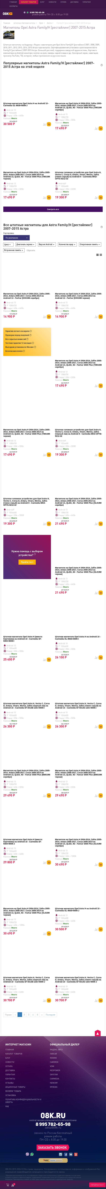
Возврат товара (13, 1091)
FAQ (7, 1106)
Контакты (14, 6)
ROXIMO (53, 1058)
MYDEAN (53, 1087)
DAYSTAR (54, 1074)
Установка (10, 1095)
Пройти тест (27, 562)
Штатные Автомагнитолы (25, 23)
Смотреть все (53, 209)
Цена (7, 244)
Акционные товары (15, 1087)
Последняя (50, 1014)
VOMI (52, 1066)
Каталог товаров (28, 2)
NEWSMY (54, 1082)
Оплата (63, 2)
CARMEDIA (54, 1078)
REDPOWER (55, 1070)
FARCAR (53, 1053)
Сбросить (31, 250)
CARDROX (54, 1062)
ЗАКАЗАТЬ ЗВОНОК (52, 1147)
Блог (42, 2)
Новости (52, 2)
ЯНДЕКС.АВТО (56, 1049)
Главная (13, 2)
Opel (42, 23)
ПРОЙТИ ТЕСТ (97, 1185)
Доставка (74, 2)
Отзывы (9, 1082)
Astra (50, 23)
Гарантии (87, 2)
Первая (8, 1014)
